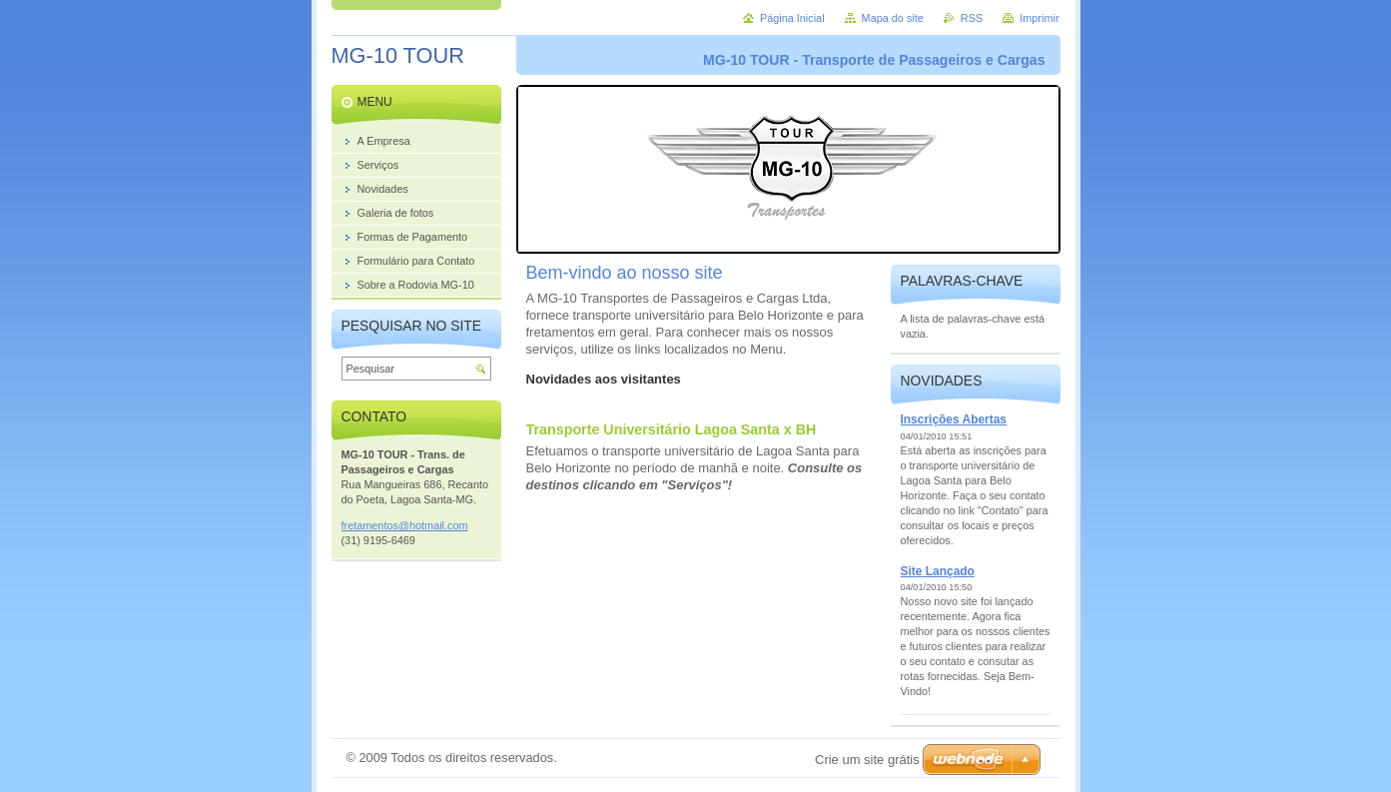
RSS (972, 18)
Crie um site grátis (867, 759)
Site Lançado (938, 571)
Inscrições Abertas (954, 419)
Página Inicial (792, 18)
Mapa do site (893, 18)
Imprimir (1039, 18)
